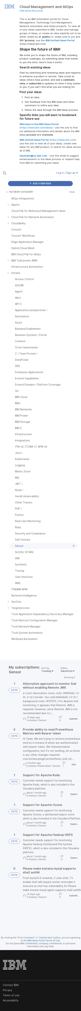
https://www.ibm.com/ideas (36, 127)
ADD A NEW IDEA (40, 183)
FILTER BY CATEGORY (19, 191)
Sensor (43, 720)
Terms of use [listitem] (11, 995)
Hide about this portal (31, 10)
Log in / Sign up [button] (67, 172)
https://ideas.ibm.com (62, 139)
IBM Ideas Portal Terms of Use (43, 940)
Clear (72, 191)
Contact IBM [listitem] (10, 985)
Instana (33, 720)
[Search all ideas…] (25, 173)
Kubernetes (44, 765)
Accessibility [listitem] (10, 1000)
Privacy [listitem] (7, 990)
